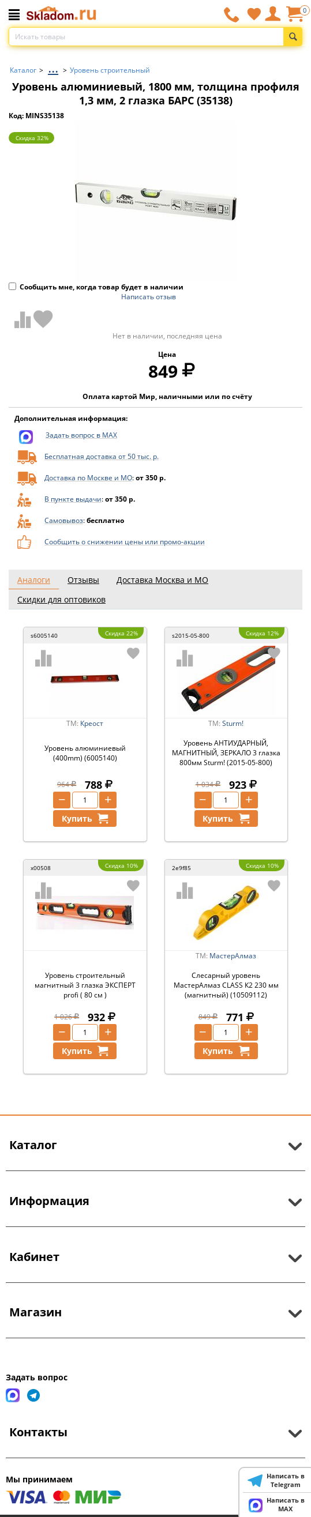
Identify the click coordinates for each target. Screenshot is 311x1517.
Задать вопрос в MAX (81, 435)
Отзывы (83, 579)
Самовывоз (63, 520)
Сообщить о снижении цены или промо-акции (124, 542)
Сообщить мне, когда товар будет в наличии (96, 287)
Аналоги (33, 579)
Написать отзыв (148, 297)
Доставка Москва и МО (162, 579)
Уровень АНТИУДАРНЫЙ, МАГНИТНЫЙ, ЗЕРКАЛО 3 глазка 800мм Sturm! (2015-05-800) (226, 752)
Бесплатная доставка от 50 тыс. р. (101, 456)
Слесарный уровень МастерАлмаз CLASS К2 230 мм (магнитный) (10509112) (226, 985)
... (53, 67)
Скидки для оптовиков (61, 599)
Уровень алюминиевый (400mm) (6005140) (85, 753)
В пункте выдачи (73, 499)
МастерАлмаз (232, 956)
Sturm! (232, 723)
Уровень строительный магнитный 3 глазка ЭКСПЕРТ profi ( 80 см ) (85, 985)
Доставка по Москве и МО (88, 478)
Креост (91, 723)
